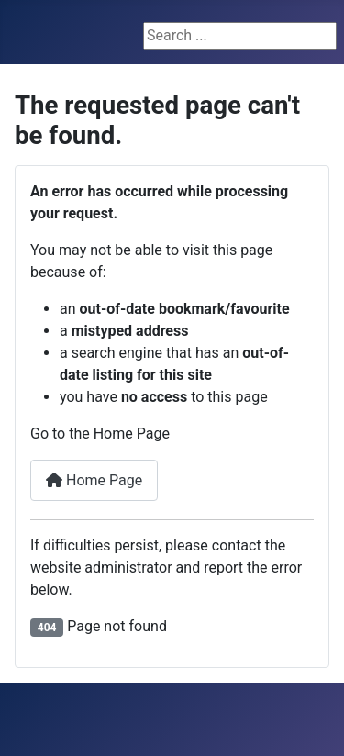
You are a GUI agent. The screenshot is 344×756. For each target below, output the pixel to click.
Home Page (94, 480)
